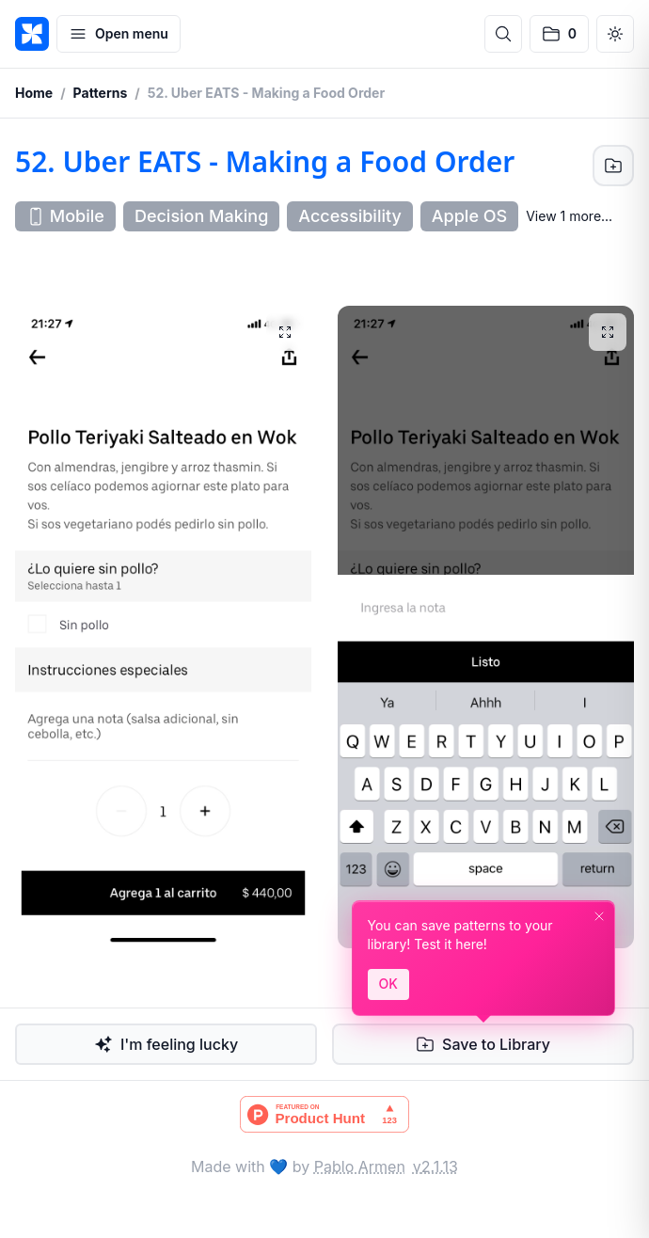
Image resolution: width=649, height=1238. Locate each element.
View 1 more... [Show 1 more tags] (569, 216)
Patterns (100, 93)
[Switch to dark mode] (615, 34)
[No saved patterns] (559, 34)
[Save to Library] (613, 165)
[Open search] (503, 34)
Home (34, 93)
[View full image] (285, 332)
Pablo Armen (359, 1166)
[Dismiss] (599, 916)
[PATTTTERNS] (32, 34)
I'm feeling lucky (166, 1044)
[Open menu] (118, 34)
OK (388, 984)
